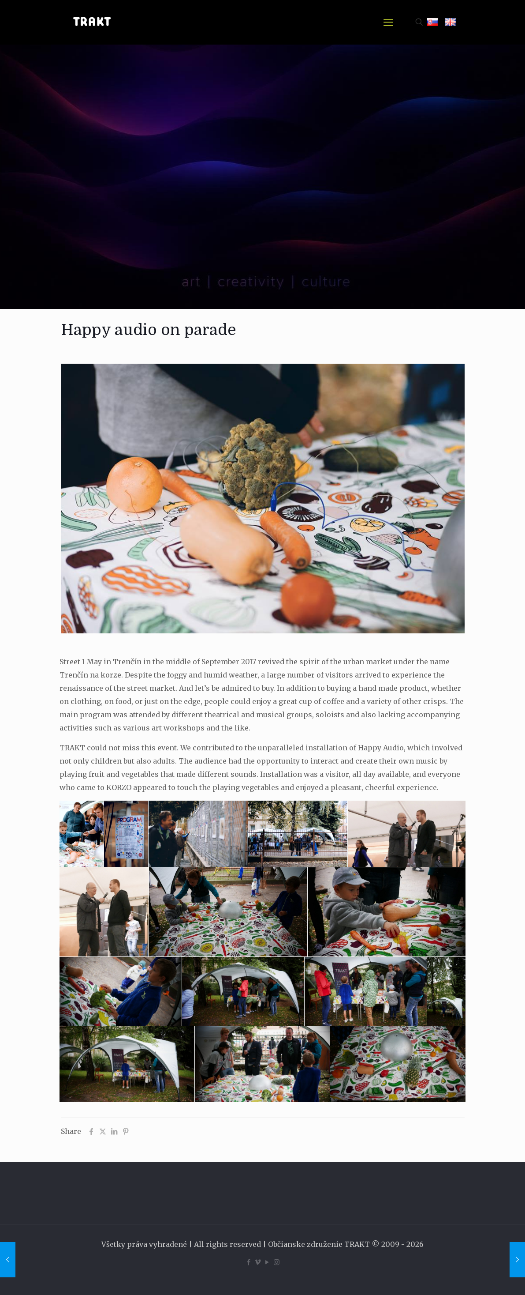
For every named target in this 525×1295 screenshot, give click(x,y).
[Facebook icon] (249, 1262)
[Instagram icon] (276, 1262)
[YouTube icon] (267, 1262)
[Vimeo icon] (258, 1262)
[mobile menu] (388, 22)
